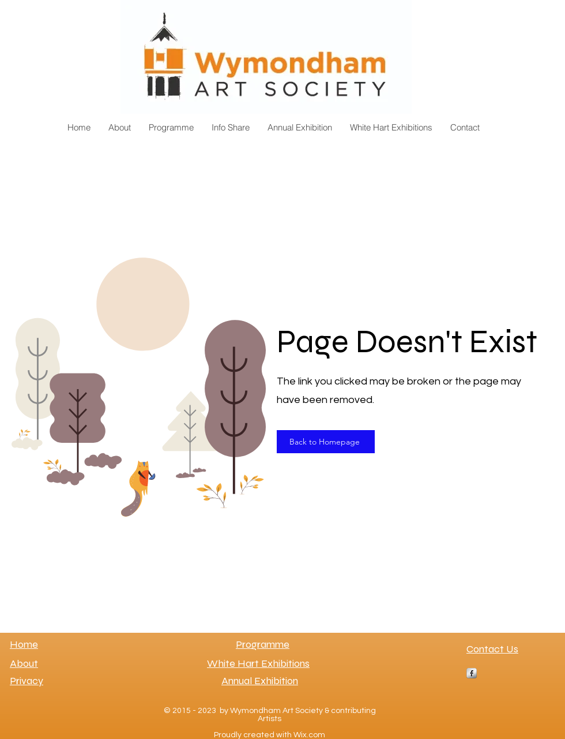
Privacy (26, 680)
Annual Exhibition (259, 680)
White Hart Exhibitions (258, 663)
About (24, 663)
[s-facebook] (471, 673)
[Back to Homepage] (326, 441)
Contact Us (492, 649)
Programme (262, 644)
